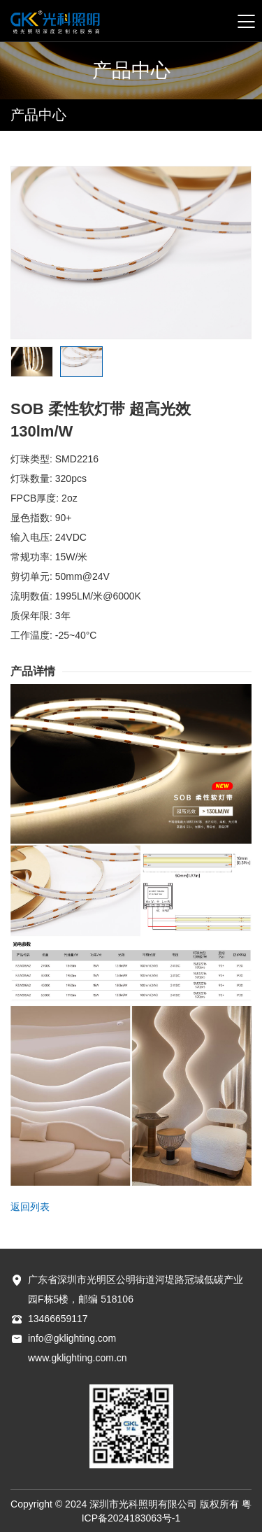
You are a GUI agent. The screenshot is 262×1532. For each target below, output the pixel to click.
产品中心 (38, 114)
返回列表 (30, 1206)
